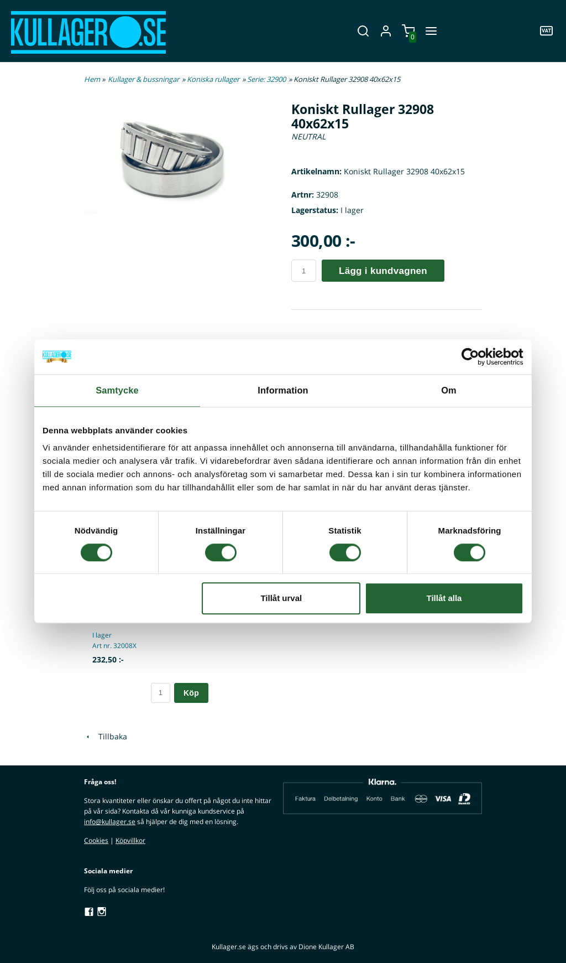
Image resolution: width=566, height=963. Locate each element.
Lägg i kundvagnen (383, 271)
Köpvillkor (130, 840)
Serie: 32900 (266, 79)
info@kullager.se (109, 821)
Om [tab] (448, 389)
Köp (191, 692)
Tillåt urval (281, 597)
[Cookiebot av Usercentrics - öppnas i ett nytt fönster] (475, 357)
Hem (92, 79)
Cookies (96, 840)
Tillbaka (105, 736)
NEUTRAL (308, 136)
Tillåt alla (444, 597)
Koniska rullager (213, 79)
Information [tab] (283, 389)
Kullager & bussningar (143, 79)
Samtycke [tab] (117, 389)
